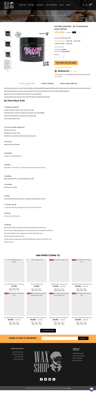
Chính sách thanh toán (17, 354)
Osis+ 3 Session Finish (37, 285)
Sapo (69, 391)
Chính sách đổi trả (18, 359)
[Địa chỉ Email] (60, 341)
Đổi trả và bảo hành (78, 361)
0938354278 (63, 71)
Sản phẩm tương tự (48, 255)
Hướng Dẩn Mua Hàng (78, 356)
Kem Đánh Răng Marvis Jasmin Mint (82, 285)
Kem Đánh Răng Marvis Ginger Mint (82, 320)
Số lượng (56, 54)
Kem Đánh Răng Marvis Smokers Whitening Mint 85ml (41, 320)
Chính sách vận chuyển (17, 357)
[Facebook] (41, 382)
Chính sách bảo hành (17, 362)
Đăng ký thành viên (78, 363)
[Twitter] (45, 382)
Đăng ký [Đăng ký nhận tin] (83, 341)
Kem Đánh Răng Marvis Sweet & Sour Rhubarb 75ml (63, 320)
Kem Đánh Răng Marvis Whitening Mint (15, 320)
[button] (8, 71)
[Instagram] (54, 382)
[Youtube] (49, 382)
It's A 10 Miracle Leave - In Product (14, 285)
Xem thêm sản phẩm (48, 333)
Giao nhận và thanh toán (79, 358)
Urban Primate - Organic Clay (59, 285)
